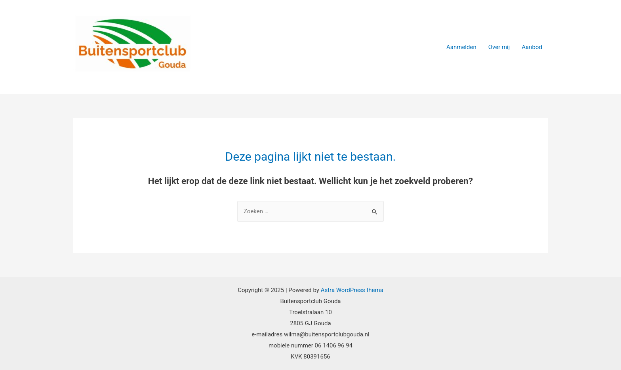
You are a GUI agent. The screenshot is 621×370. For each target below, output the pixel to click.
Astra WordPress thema (352, 290)
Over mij (499, 47)
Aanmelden (461, 47)
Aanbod (532, 47)
